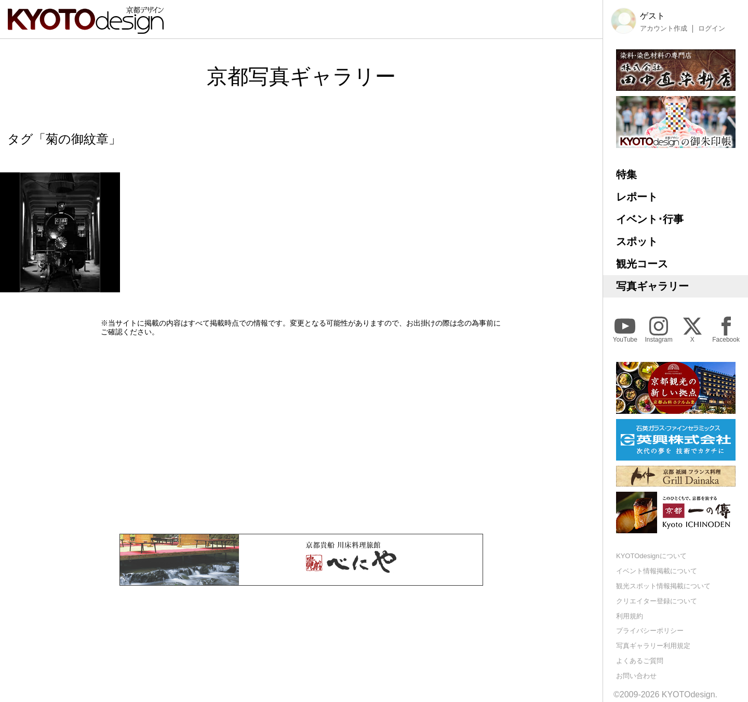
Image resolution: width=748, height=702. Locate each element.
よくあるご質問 (639, 661)
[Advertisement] (301, 435)
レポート (637, 197)
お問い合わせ (636, 676)
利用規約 (629, 616)
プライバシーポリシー (650, 630)
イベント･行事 (650, 219)
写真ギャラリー (652, 286)
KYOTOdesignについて (651, 556)
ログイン (711, 28)
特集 (626, 174)
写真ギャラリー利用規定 (653, 646)
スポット (637, 241)
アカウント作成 (663, 28)
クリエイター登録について (656, 601)
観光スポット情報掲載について (663, 586)
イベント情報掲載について (656, 571)
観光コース (642, 263)
